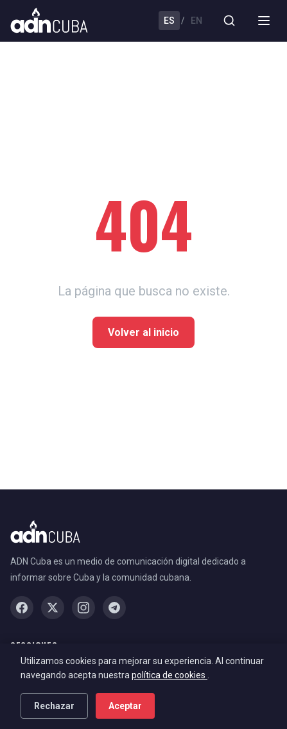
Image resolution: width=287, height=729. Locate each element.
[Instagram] (83, 607)
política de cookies (169, 675)
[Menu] (264, 20)
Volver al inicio (143, 332)
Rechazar (54, 706)
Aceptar (125, 706)
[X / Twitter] (52, 607)
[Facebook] (21, 607)
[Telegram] (114, 607)
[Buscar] (229, 20)
